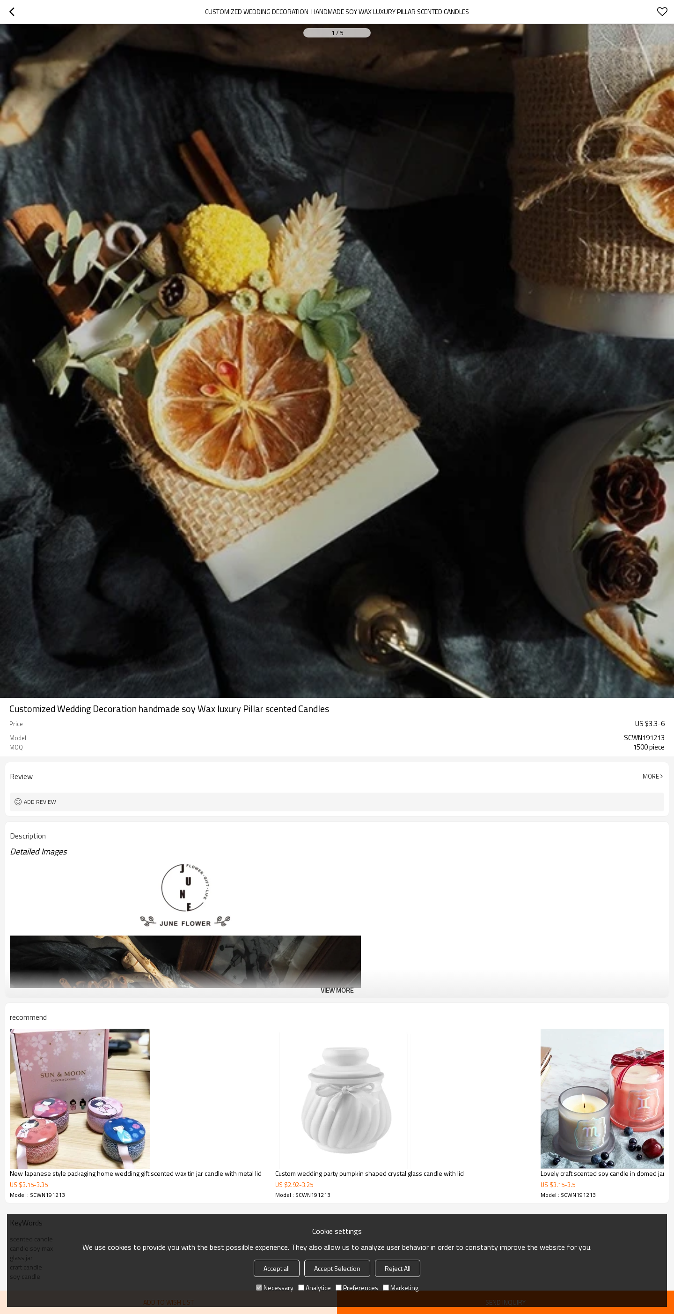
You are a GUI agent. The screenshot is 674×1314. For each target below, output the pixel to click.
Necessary (274, 1287)
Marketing (400, 1287)
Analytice (314, 1287)
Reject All (397, 1268)
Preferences (357, 1287)
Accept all (277, 1268)
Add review (40, 801)
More (651, 776)
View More (337, 990)
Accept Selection (337, 1268)
